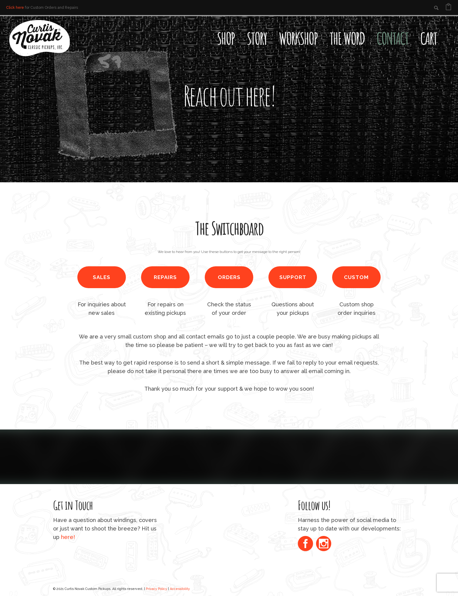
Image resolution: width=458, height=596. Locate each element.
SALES (101, 277)
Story (257, 38)
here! (68, 537)
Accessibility (180, 589)
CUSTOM (356, 277)
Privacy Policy (156, 589)
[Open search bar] (449, 26)
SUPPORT (292, 277)
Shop (225, 38)
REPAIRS (165, 277)
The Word (347, 38)
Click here (15, 7)
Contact (392, 38)
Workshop (298, 38)
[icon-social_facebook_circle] (307, 544)
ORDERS (229, 277)
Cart (428, 38)
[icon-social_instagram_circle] (323, 544)
